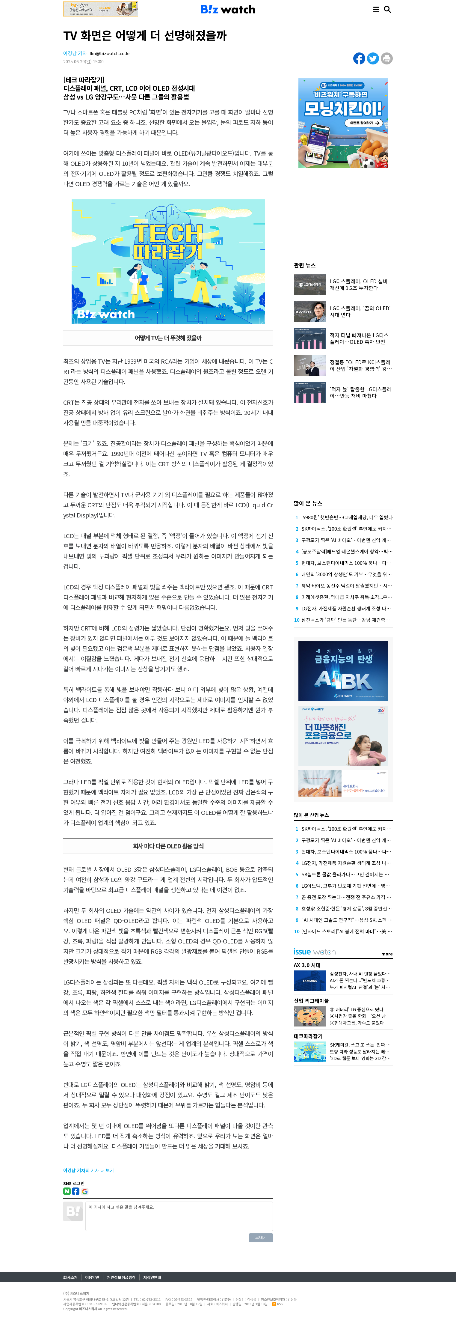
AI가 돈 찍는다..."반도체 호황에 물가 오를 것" (373, 980)
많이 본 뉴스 (308, 503)
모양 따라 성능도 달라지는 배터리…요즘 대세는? (376, 1051)
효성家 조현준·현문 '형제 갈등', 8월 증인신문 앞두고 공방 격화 (364, 908)
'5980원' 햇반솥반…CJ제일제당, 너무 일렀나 (347, 517)
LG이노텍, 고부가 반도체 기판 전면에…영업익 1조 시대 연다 (362, 885)
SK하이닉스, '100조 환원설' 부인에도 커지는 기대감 (353, 528)
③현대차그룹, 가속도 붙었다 (357, 1023)
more (387, 954)
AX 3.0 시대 (307, 965)
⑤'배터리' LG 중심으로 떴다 (356, 1009)
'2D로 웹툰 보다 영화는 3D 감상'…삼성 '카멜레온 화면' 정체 (387, 1058)
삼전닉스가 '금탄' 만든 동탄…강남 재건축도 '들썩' (351, 619)
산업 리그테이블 (311, 1000)
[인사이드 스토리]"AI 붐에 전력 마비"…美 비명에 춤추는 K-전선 (366, 931)
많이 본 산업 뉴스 (311, 814)
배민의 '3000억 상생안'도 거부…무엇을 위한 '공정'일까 (357, 574)
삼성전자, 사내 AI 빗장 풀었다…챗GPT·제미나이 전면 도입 (385, 973)
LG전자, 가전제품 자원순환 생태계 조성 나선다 (348, 608)
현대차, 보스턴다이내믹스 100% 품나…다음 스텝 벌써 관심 (361, 562)
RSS (277, 1303)
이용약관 (92, 1277)
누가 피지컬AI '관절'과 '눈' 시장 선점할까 (369, 987)
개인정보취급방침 (121, 1277)
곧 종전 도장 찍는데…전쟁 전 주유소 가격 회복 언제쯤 (355, 897)
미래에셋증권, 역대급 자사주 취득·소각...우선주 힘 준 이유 (359, 596)
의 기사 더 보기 (88, 1170)
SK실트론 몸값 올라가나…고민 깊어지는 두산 (347, 874)
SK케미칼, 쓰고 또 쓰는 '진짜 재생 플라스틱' (372, 1044)
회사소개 (70, 1277)
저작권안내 (152, 1277)
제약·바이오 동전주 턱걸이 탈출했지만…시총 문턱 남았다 (359, 585)
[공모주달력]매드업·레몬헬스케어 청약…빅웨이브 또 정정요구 (363, 551)
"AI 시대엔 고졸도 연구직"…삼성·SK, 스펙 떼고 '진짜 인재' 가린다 (367, 919)
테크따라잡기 (308, 1036)
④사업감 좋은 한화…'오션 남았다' (362, 1016)
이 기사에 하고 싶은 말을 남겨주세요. (179, 1216)
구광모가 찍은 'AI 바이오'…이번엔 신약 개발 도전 (351, 540)
